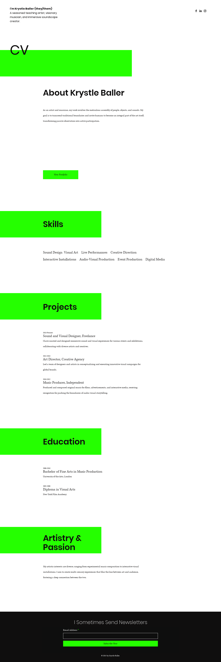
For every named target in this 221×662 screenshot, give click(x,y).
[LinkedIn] (200, 11)
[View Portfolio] (60, 174)
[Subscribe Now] (110, 643)
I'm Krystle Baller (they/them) (31, 9)
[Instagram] (205, 11)
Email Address (70, 630)
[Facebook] (196, 11)
